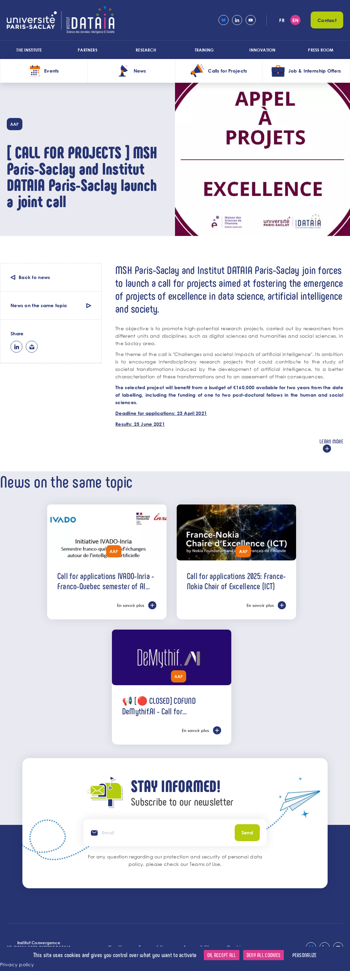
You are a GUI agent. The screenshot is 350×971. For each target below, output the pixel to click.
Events (51, 71)
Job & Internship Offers (314, 71)
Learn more (331, 441)
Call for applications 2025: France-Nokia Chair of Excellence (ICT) (236, 581)
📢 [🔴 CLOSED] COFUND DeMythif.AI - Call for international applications (159, 705)
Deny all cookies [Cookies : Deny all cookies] (263, 955)
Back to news (34, 277)
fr (282, 20)
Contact (326, 20)
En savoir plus (130, 605)
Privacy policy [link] (17, 964)
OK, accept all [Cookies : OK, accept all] (221, 955)
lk (16, 347)
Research (146, 50)
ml (32, 347)
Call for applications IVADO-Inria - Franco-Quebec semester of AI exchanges (105, 581)
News (140, 71)
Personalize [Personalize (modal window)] (304, 955)
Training (204, 50)
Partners (87, 50)
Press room (320, 50)
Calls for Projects (227, 71)
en (295, 20)
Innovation (262, 50)
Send (247, 832)
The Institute (29, 50)
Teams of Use (205, 864)
